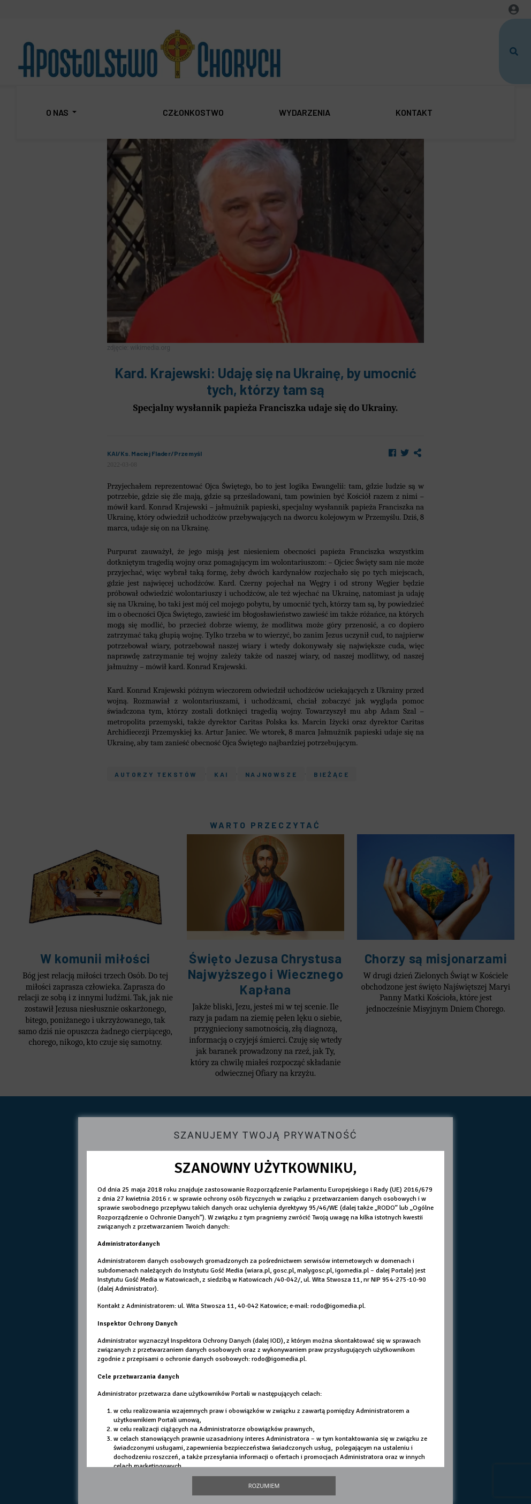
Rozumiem (264, 1485)
